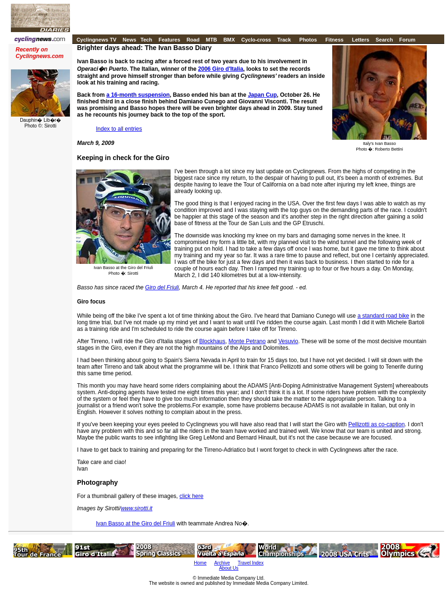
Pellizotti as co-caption (376, 424)
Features (169, 39)
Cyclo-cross (256, 39)
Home (200, 562)
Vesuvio (288, 341)
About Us (228, 568)
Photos (308, 39)
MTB (211, 39)
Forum (407, 39)
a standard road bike (383, 315)
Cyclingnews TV (96, 39)
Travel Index (251, 562)
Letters (361, 39)
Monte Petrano (247, 341)
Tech (146, 39)
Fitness (334, 39)
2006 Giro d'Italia (220, 69)
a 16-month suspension (138, 95)
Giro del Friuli (162, 287)
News (130, 39)
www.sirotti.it (137, 508)
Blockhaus (212, 341)
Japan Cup (262, 95)
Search (384, 39)
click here (192, 496)
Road (193, 39)
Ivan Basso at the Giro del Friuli (135, 523)
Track (284, 39)
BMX (229, 39)
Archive (222, 562)
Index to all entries (119, 129)
